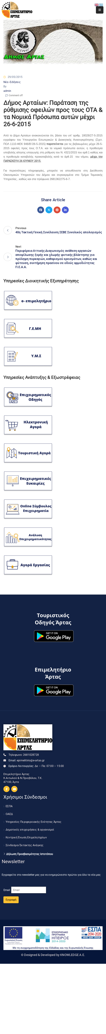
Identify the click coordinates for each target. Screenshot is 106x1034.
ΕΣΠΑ (9, 806)
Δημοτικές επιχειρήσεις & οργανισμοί (30, 829)
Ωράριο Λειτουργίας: (36, 766)
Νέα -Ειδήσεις (12, 82)
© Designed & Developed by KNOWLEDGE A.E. (53, 955)
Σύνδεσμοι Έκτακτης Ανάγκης (24, 845)
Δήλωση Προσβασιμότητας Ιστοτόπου (29, 854)
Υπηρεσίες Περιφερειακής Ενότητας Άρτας (33, 821)
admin (7, 90)
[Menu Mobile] (99, 10)
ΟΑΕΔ (9, 814)
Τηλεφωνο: (24, 754)
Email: (27, 760)
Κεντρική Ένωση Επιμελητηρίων (26, 837)
